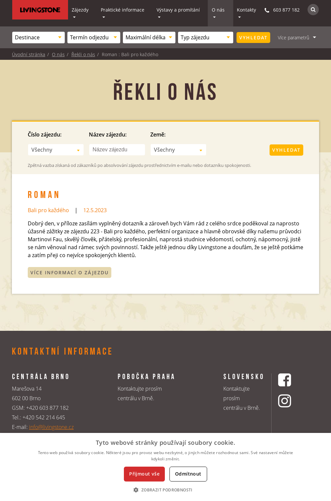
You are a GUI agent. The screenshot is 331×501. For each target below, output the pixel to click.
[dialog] (165, 467)
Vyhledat (253, 37)
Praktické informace (122, 10)
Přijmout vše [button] (144, 474)
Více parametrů (293, 37)
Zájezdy (80, 10)
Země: (158, 134)
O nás (218, 10)
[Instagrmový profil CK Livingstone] (293, 400)
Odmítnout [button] (188, 474)
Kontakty (246, 10)
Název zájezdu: (108, 134)
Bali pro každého (48, 210)
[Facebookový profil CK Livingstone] (293, 379)
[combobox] (38, 37)
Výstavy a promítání (178, 10)
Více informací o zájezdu (69, 272)
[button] (165, 489)
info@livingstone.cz (51, 427)
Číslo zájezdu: (44, 134)
